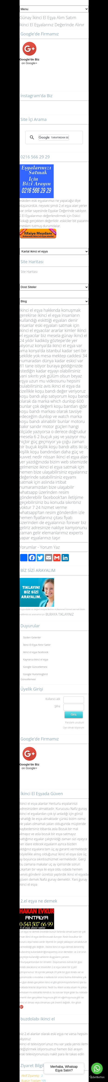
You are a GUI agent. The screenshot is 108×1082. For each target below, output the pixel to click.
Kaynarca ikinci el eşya (35, 659)
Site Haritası (29, 271)
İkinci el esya (29, 803)
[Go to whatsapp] (97, 1068)
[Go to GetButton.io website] (97, 1077)
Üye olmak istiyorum (73, 727)
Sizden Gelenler (32, 637)
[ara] (53, 137)
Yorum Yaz (50, 547)
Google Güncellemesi (35, 666)
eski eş (36, 200)
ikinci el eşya (32, 936)
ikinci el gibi (51, 982)
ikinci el (24, 1002)
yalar (44, 200)
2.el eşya (65, 205)
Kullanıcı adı (52, 699)
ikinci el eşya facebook (35, 652)
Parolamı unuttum (74, 722)
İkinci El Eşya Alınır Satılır (37, 644)
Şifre (57, 706)
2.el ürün (81, 952)
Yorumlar (28, 547)
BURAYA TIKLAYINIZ (60, 614)
